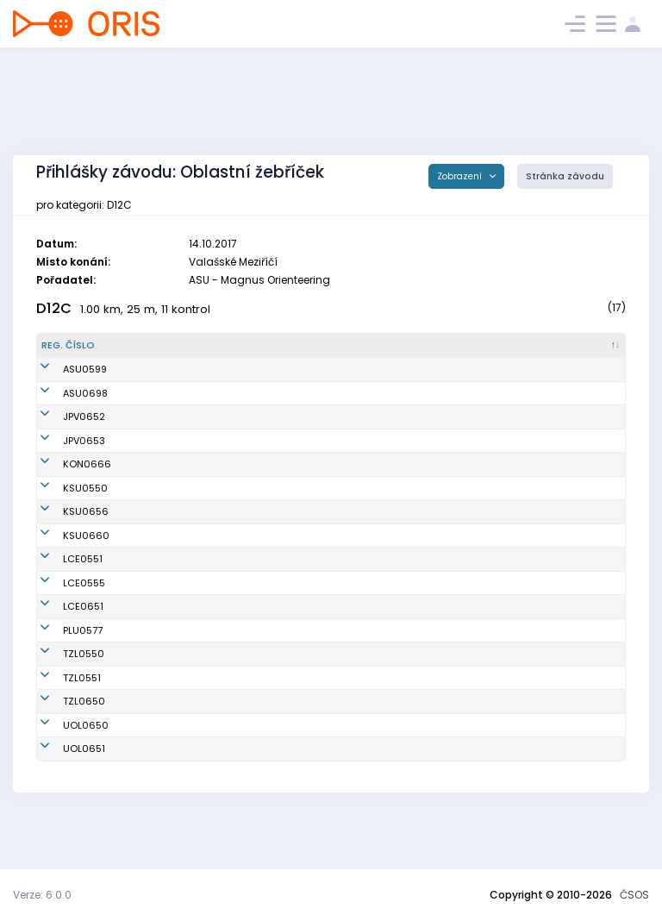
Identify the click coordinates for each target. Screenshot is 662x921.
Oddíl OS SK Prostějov (358, 416)
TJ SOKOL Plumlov (348, 673)
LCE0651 (61, 649)
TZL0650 (62, 744)
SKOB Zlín (329, 697)
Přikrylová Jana (173, 416)
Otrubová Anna (173, 673)
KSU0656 (64, 533)
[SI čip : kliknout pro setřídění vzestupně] (587, 346)
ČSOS (634, 894)
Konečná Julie (171, 495)
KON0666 (65, 464)
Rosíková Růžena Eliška (193, 744)
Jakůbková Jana (177, 649)
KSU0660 (64, 571)
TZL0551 (60, 720)
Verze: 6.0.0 (42, 894)
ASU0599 (63, 369)
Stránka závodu (565, 176)
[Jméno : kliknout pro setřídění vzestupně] (217, 346)
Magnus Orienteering (357, 369)
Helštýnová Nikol (177, 625)
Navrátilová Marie (180, 369)
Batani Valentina (177, 720)
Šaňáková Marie (176, 792)
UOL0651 (62, 792)
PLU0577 (61, 673)
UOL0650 (64, 767)
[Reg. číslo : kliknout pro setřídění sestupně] (85, 346)
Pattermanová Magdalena (201, 571)
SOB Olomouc (339, 767)
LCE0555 (62, 625)
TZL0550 (62, 697)
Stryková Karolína (179, 533)
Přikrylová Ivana (175, 441)
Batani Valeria (171, 697)
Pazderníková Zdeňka (190, 393)
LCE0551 (61, 602)
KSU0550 (63, 495)
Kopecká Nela (170, 767)
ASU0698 (63, 393)
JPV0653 (62, 441)
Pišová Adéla (168, 602)
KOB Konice (333, 464)
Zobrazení (460, 176)
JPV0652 (62, 416)
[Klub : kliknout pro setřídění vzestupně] (386, 346)
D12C (54, 308)
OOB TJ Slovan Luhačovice (369, 602)
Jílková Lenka (170, 464)
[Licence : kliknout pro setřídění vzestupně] (508, 346)
